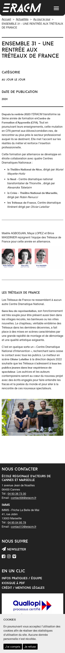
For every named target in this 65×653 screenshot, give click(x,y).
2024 (4, 99)
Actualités (22, 19)
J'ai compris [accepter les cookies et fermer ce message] (12, 646)
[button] (56, 8)
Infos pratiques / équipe (22, 578)
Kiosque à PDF (13, 583)
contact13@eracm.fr (23, 526)
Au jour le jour (41, 19)
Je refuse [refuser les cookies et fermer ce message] (30, 646)
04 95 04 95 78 (17, 522)
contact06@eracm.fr (23, 497)
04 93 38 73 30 (17, 493)
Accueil (6, 19)
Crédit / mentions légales (23, 588)
